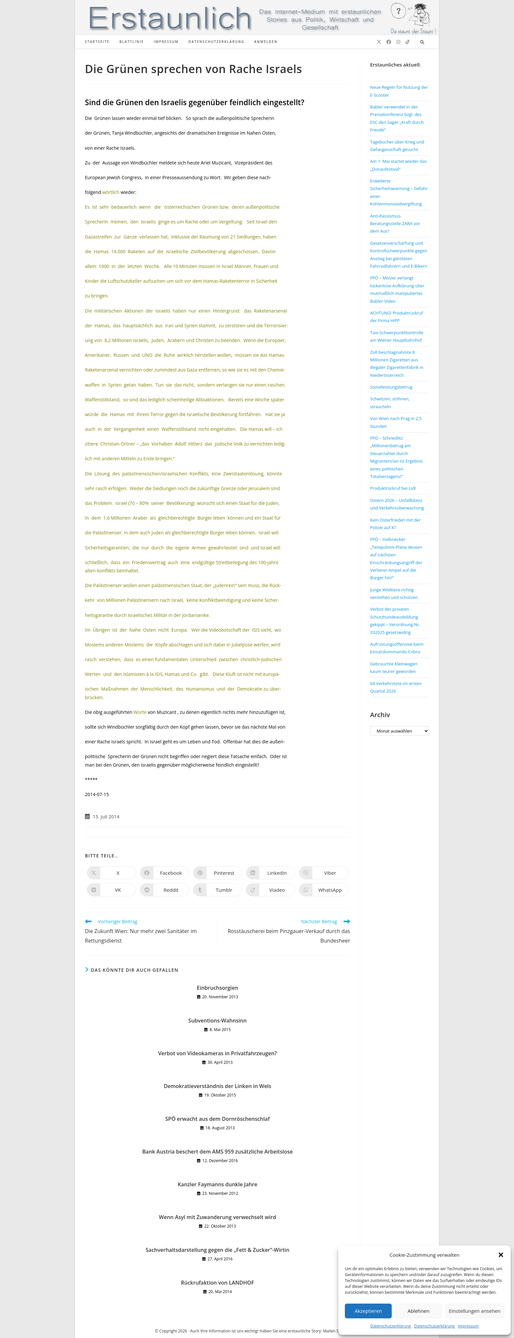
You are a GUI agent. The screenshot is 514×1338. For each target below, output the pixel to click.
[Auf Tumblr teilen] (217, 889)
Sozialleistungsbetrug (391, 387)
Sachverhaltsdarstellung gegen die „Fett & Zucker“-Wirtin (217, 1249)
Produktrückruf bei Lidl (393, 488)
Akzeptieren (368, 1311)
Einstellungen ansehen (475, 1311)
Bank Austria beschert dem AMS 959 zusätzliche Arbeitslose (217, 1151)
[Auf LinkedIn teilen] (270, 872)
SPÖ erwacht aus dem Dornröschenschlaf (217, 1118)
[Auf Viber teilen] (323, 872)
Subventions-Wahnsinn (217, 1020)
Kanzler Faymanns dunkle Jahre (217, 1184)
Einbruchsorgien (217, 987)
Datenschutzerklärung (390, 1326)
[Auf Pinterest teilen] (217, 872)
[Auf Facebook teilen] (164, 872)
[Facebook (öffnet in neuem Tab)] (389, 42)
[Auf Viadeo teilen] (270, 889)
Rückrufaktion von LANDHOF (217, 1282)
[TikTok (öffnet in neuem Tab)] (407, 42)
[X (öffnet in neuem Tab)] (379, 42)
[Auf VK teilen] (111, 889)
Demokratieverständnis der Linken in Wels (217, 1086)
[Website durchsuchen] (422, 42)
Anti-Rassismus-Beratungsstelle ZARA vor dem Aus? (395, 223)
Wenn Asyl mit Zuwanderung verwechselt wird (217, 1217)
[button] (501, 1255)
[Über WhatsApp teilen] (323, 889)
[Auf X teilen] (111, 872)
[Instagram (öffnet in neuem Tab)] (398, 42)
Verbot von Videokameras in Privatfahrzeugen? (217, 1053)
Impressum (468, 1326)
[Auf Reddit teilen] (164, 889)
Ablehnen (418, 1311)
